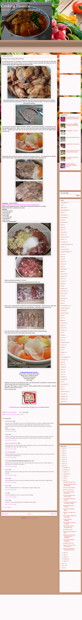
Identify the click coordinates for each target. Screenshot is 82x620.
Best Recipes (63, 217)
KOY (61, 300)
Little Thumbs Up (64, 305)
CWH (61, 256)
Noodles (62, 325)
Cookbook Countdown (65, 244)
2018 (63, 455)
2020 (63, 451)
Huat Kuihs (62, 298)
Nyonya (18, 414)
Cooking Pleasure (15, 6)
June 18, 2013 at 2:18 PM (10, 440)
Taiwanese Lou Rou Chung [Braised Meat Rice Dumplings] (69, 536)
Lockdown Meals (64, 308)
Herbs (61, 295)
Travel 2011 (63, 394)
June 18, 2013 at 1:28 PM (10, 431)
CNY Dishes (63, 242)
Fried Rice (62, 288)
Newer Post (5, 514)
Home (29, 514)
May (64, 552)
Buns (61, 224)
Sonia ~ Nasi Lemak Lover (11, 443)
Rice (61, 354)
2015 (63, 461)
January (65, 561)
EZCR (61, 278)
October (65, 471)
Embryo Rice (63, 273)
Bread (61, 219)
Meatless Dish (63, 313)
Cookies (62, 246)
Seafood (62, 367)
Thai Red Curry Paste (68, 529)
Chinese (62, 239)
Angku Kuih (63, 207)
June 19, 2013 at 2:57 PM (10, 489)
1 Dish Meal (63, 202)
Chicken (62, 234)
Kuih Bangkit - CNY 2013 (72, 130)
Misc (61, 318)
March (65, 556)
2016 (63, 459)
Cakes (61, 229)
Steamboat (62, 376)
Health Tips (62, 293)
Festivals (62, 281)
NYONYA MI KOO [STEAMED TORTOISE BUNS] (71, 165)
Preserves (62, 345)
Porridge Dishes (63, 342)
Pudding (62, 347)
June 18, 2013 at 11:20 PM (11, 466)
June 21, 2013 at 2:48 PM (10, 504)
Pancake (62, 330)
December (65, 467)
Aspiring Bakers (63, 210)
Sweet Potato (63, 384)
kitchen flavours (9, 421)
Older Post (53, 514)
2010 (63, 567)
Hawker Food (63, 291)
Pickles (21, 414)
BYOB (61, 227)
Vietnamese (63, 401)
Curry (61, 254)
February (65, 558)
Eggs (61, 271)
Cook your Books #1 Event (28, 407)
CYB (7, 414)
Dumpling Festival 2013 (68, 543)
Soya (61, 374)
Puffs (61, 349)
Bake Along (63, 215)
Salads (61, 362)
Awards (62, 212)
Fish (61, 286)
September (65, 474)
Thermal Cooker (64, 391)
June (64, 480)
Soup (61, 372)
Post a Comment (7, 507)
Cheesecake (63, 232)
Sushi (61, 381)
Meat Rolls (10, 414)
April (64, 554)
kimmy (6, 434)
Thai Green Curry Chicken (69, 487)
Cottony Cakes (63, 249)
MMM (61, 320)
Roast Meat (62, 359)
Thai (61, 389)
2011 (63, 565)
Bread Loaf (62, 222)
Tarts (61, 386)
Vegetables (62, 396)
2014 (63, 463)
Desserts (62, 261)
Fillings (62, 283)
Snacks (61, 369)
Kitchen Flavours (44, 407)
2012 (63, 563)
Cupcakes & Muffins (65, 251)
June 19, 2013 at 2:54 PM (10, 475)
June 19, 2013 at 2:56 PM (10, 482)
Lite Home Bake (9, 452)
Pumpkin (62, 352)
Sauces (61, 364)
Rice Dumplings (63, 357)
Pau (61, 332)
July (64, 478)
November (65, 469)
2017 (63, 457)
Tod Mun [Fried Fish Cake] (69, 482)
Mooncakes (62, 322)
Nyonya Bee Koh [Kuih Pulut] (72, 137)
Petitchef (62, 335)
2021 (63, 448)
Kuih (61, 303)
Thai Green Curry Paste (68, 489)
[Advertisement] (70, 63)
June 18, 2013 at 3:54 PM (10, 448)
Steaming (62, 379)
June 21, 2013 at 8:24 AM (10, 497)
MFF (15, 414)
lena (6, 492)
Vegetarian (62, 398)
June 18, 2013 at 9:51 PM (10, 457)
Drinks (61, 266)
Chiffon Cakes (63, 237)
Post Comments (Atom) (32, 518)
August (65, 476)
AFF (61, 205)
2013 (63, 465)
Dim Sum (62, 264)
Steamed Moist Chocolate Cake (73, 144)
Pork (61, 340)
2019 (63, 453)
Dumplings (62, 269)
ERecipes (62, 276)
